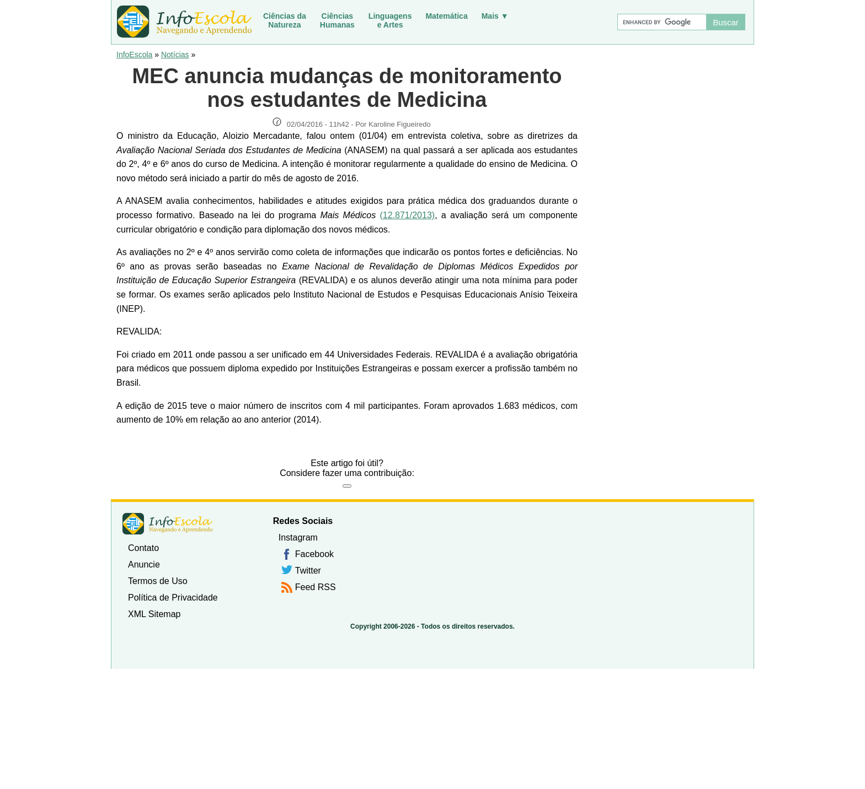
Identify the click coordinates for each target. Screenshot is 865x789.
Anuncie (144, 564)
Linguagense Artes (390, 20)
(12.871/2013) (407, 215)
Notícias (175, 54)
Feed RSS (315, 587)
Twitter (308, 570)
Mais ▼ (495, 16)
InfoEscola (134, 54)
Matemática (446, 16)
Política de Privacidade (173, 597)
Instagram (298, 537)
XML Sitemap (154, 614)
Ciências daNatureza (284, 20)
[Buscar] (661, 22)
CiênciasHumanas (337, 20)
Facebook (314, 554)
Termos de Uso (158, 581)
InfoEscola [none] (167, 523)
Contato (143, 548)
